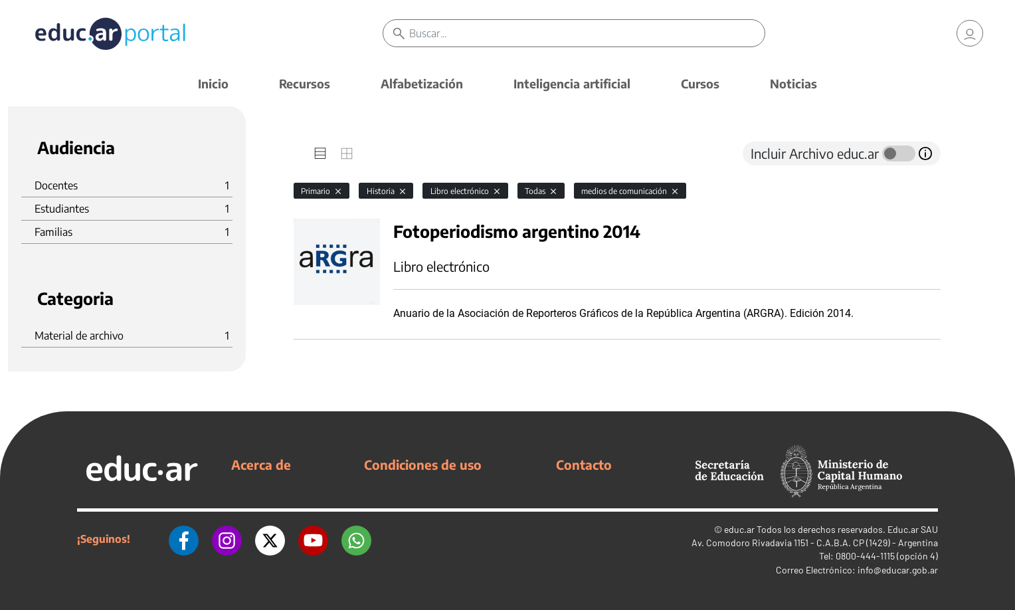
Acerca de (261, 464)
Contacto (584, 464)
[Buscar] (587, 33)
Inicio (213, 83)
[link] (970, 33)
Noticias (793, 83)
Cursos (700, 83)
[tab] (320, 153)
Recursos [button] (304, 83)
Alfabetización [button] (422, 83)
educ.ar (739, 529)
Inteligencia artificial (571, 83)
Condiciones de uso (423, 464)
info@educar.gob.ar (898, 569)
